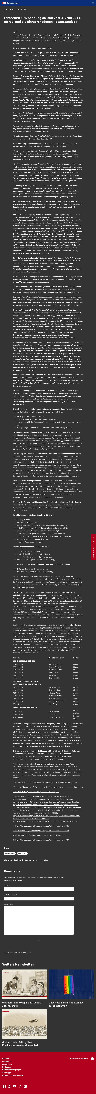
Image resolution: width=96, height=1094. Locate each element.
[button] (93, 3)
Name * (6, 885)
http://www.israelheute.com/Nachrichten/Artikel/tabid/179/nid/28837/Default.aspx (46, 821)
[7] (58, 531)
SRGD (13, 9)
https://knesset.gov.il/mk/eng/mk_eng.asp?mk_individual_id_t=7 (41, 835)
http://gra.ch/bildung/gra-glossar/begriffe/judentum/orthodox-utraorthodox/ (46, 782)
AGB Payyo (6, 1072)
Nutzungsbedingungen (11, 1070)
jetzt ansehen (43, 860)
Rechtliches (7, 1064)
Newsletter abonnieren (81, 1058)
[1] (67, 38)
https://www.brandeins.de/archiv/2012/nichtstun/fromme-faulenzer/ (42, 796)
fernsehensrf (9, 853)
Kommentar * (9, 904)
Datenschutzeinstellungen (13, 1075)
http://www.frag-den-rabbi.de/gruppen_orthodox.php (37, 792)
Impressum (7, 1061)
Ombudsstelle (21, 9)
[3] (79, 438)
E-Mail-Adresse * (10, 895)
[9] (52, 572)
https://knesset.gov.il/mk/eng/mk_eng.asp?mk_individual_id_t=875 (42, 831)
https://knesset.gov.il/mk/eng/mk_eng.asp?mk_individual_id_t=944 (42, 840)
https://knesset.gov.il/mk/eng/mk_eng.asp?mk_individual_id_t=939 (42, 826)
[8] (54, 560)
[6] (68, 528)
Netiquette (6, 1067)
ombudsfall (22, 853)
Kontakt (5, 1059)
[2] (14, 782)
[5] (80, 443)
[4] (62, 441)
